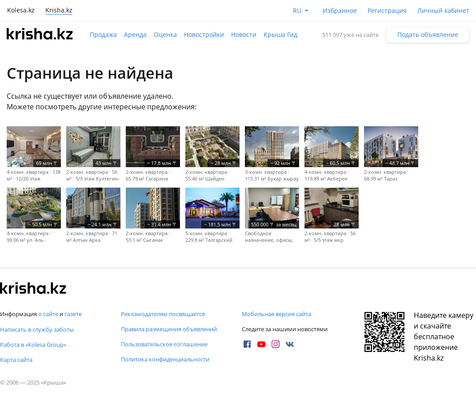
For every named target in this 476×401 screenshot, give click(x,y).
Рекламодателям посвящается (163, 314)
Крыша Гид (280, 34)
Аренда (135, 34)
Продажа (103, 34)
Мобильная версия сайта (276, 314)
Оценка (165, 34)
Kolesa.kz (21, 10)
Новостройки (204, 34)
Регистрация (387, 10)
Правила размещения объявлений (169, 329)
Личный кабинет (443, 10)
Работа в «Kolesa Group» (33, 345)
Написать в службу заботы (37, 329)
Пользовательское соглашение (164, 344)
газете (73, 314)
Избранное (340, 10)
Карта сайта (16, 360)
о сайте (48, 314)
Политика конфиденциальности (165, 359)
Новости (243, 34)
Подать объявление (427, 34)
